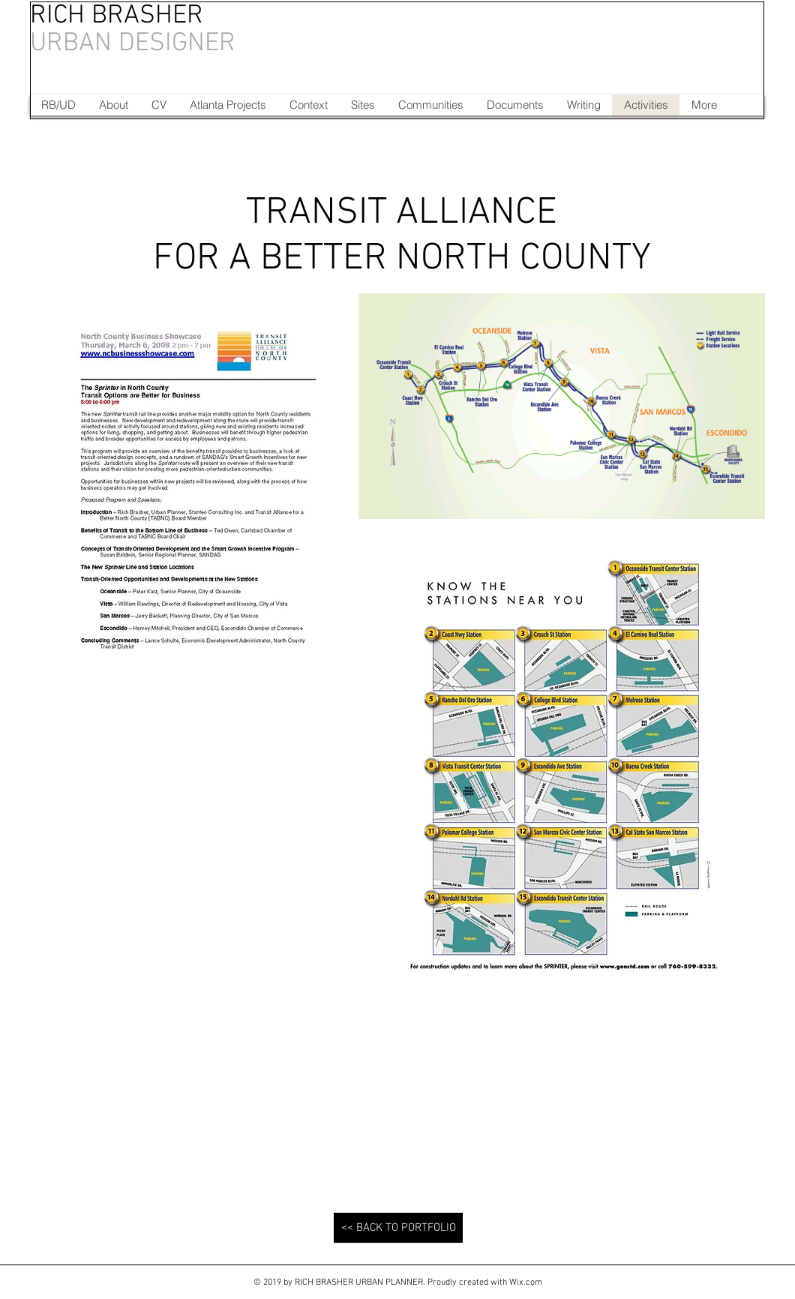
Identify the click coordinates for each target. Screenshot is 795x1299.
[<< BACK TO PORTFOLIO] (398, 1228)
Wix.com (525, 1282)
